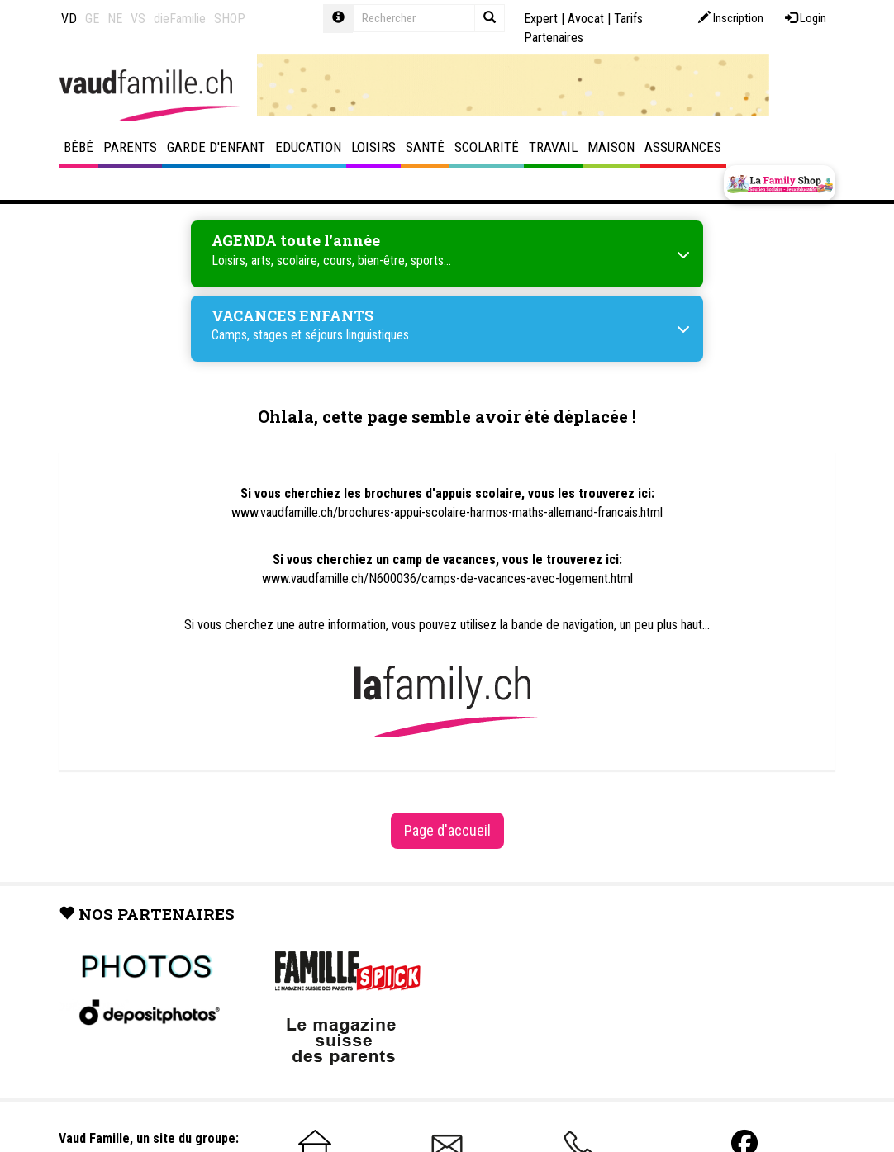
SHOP (229, 18)
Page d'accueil (447, 830)
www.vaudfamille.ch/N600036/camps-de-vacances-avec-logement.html (447, 578)
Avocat (586, 18)
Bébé (78, 147)
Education (308, 147)
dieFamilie (180, 18)
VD (69, 18)
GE (92, 18)
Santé (425, 147)
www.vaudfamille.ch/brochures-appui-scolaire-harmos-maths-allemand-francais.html (447, 512)
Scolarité (486, 147)
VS (138, 18)
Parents (130, 147)
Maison (611, 147)
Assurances (682, 147)
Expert (541, 18)
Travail (553, 147)
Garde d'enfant (216, 147)
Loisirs (373, 147)
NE (114, 18)
